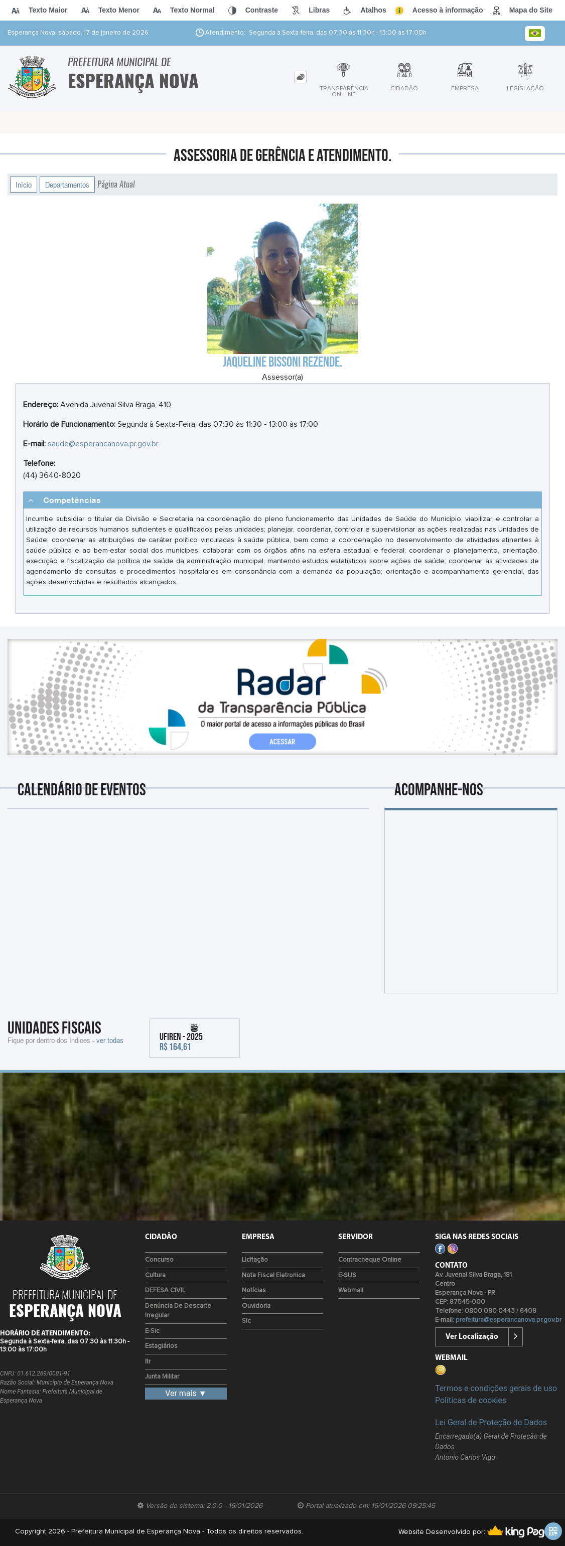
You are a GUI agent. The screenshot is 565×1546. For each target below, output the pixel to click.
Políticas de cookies (470, 1400)
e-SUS (347, 1275)
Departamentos (67, 185)
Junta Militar (162, 1376)
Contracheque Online (369, 1260)
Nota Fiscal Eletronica (273, 1275)
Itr (148, 1361)
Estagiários (161, 1346)
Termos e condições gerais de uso (496, 1388)
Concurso (159, 1260)
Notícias (254, 1290)
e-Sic (152, 1331)
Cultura (155, 1275)
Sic (246, 1321)
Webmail (350, 1290)
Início (24, 185)
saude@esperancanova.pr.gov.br (103, 444)
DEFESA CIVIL (165, 1290)
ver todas (109, 1040)
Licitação (255, 1260)
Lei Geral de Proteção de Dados (491, 1422)
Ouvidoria (256, 1306)
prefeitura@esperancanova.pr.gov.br (508, 1320)
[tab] (300, 77)
